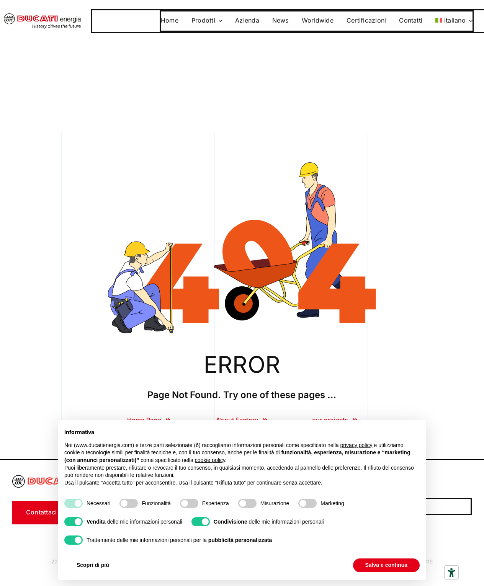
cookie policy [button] (210, 460)
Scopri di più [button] (93, 565)
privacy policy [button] (356, 445)
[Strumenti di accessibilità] (451, 572)
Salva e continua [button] (386, 565)
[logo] (42, 16)
